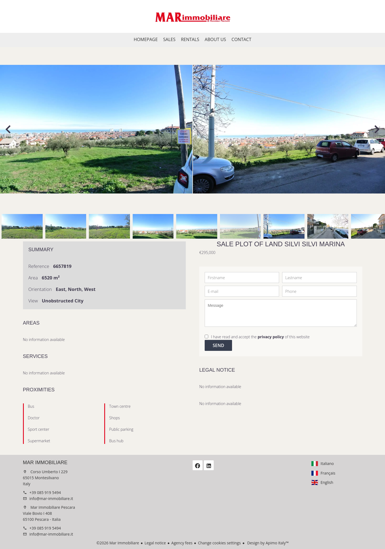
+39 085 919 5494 (45, 492)
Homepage (193, 16)
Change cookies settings (219, 542)
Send (218, 345)
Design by (267, 542)
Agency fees (181, 542)
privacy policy (270, 336)
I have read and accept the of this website (260, 336)
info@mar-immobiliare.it (51, 498)
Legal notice (155, 542)
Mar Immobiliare (45, 462)
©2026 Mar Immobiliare (117, 542)
